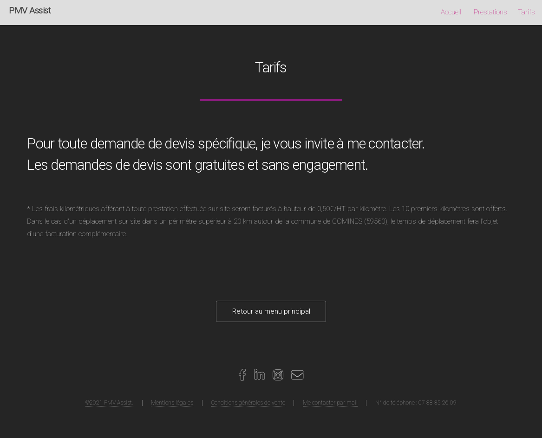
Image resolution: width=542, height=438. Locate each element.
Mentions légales (172, 402)
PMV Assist (30, 10)
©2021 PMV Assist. (109, 402)
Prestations (490, 12)
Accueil (451, 12)
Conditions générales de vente (248, 402)
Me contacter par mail (330, 402)
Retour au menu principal (271, 311)
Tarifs (526, 12)
